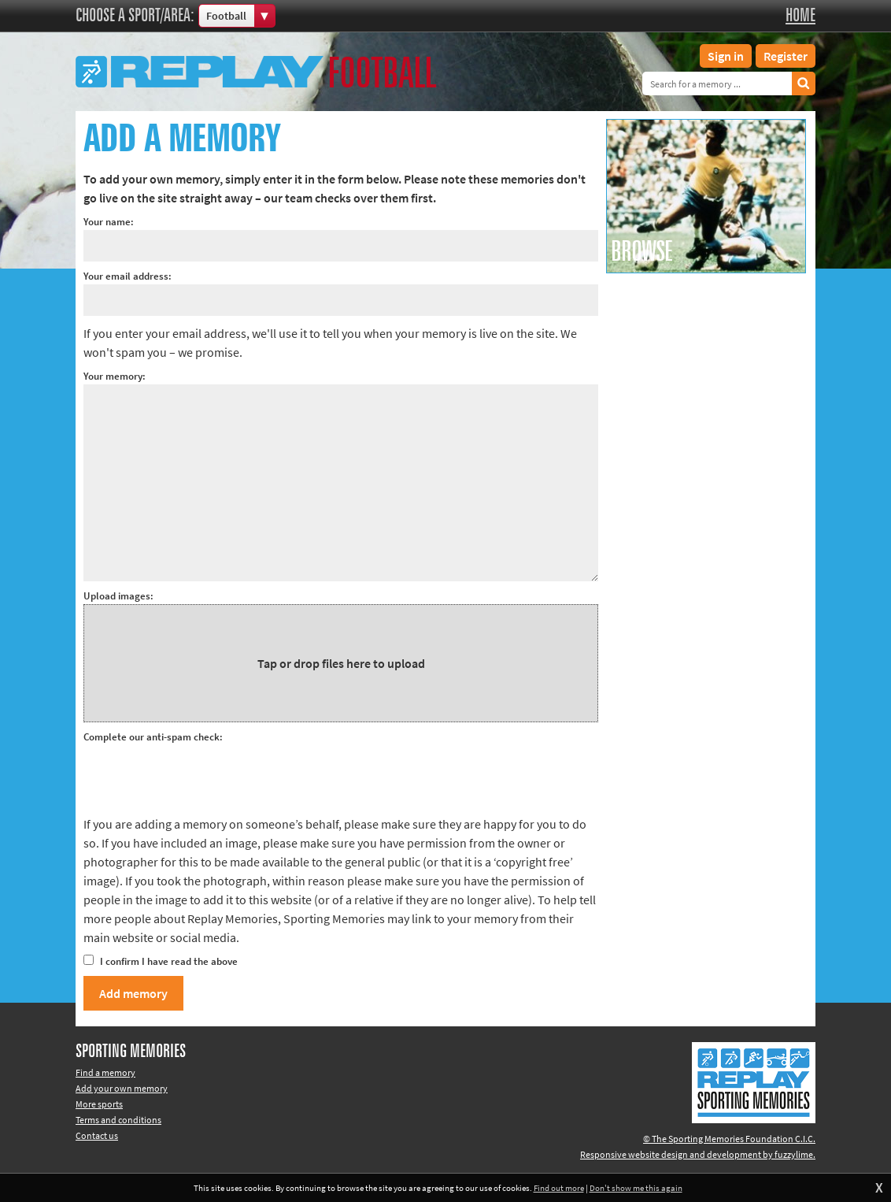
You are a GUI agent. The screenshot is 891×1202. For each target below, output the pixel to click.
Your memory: (114, 376)
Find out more (559, 1187)
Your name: (108, 221)
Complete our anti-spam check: (153, 737)
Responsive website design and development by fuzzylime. (697, 1154)
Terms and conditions (118, 1120)
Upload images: (118, 596)
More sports (99, 1104)
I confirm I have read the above (160, 961)
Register (785, 56)
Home (800, 15)
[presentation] (203, 776)
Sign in (726, 56)
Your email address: (127, 276)
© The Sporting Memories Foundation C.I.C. (729, 1138)
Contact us (97, 1135)
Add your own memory (122, 1088)
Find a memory (105, 1072)
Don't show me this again (636, 1187)
